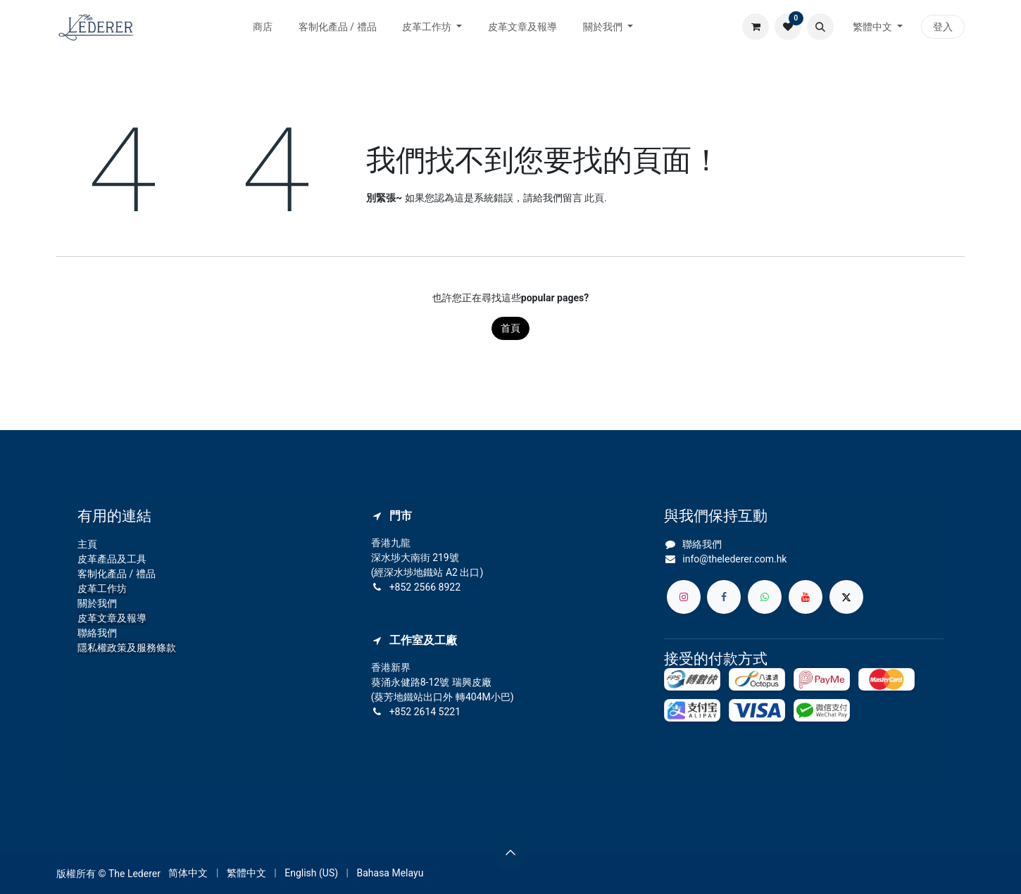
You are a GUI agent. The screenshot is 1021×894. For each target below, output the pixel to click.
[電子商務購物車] (755, 26)
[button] (820, 26)
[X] (846, 597)
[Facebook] (724, 597)
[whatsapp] (765, 597)
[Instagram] (684, 597)
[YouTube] (805, 597)
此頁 (594, 197)
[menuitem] (263, 27)
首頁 (510, 328)
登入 (943, 26)
